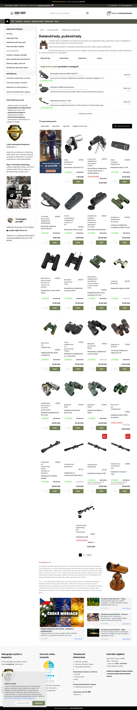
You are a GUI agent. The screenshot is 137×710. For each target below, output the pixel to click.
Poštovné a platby (81, 662)
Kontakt (77, 674)
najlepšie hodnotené (79, 126)
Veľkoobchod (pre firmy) (83, 687)
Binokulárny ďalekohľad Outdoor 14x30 (73, 289)
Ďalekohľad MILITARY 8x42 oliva (72, 411)
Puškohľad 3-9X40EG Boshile (49, 477)
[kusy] (67, 182)
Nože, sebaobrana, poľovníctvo (18, 59)
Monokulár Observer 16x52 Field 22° (48, 227)
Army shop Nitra (12, 51)
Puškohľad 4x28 (82, 537)
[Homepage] (7, 21)
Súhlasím (39, 703)
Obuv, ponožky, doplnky (15, 47)
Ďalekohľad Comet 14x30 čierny (50, 292)
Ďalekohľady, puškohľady (71, 30)
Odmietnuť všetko (23, 703)
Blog (56, 21)
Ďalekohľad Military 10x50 (94, 411)
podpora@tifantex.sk (18, 230)
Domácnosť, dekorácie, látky (17, 68)
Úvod (42, 30)
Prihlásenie (114, 5)
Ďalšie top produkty (85, 114)
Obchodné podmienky (82, 667)
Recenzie (27, 21)
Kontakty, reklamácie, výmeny (18, 78)
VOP (12, 21)
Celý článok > (78, 639)
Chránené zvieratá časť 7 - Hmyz (113, 599)
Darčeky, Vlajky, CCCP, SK (15, 63)
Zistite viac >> (12, 147)
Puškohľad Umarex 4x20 (96, 473)
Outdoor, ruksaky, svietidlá (16, 55)
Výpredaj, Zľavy (12, 38)
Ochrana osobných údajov (84, 664)
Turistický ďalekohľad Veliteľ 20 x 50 (119, 351)
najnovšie (66, 126)
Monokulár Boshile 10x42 (96, 230)
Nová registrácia (126, 5)
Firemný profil (79, 677)
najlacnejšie (45, 126)
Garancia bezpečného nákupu (18, 92)
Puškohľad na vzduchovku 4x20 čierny (73, 474)
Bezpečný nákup (37, 21)
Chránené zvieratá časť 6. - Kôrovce (114, 614)
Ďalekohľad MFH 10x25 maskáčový (49, 354)
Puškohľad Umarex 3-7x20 (119, 473)
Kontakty (19, 21)
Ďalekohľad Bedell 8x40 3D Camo (50, 414)
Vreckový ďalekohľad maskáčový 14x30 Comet (120, 226)
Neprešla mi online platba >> (17, 87)
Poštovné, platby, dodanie (16, 83)
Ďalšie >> (89, 555)
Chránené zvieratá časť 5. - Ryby (113, 630)
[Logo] (18, 13)
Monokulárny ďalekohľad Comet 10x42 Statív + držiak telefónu (97, 170)
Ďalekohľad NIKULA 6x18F (120, 288)
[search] (87, 13)
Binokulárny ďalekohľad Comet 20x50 (96, 353)
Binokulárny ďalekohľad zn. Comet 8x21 (73, 355)
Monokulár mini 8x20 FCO (73, 167)
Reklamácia (49, 21)
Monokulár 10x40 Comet (73, 230)
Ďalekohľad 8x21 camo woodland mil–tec (96, 294)
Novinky (9, 34)
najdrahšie (55, 126)
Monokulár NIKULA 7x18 (119, 167)
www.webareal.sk (76, 708)
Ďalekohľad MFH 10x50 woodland (119, 416)
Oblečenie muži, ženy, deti (16, 42)
